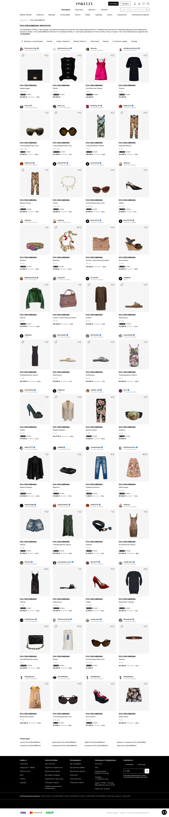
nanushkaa (128, 335)
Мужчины (79, 10)
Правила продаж (112, 813)
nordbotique (96, 447)
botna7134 (62, 163)
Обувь (87, 15)
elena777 (94, 562)
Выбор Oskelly (25, 15)
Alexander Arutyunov (115, 796)
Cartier (82, 796)
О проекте (24, 764)
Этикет (22, 779)
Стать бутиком (75, 779)
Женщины (65, 10)
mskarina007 (63, 505)
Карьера (23, 783)
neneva (28, 562)
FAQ (96, 767)
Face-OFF (28, 106)
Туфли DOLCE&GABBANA (94, 742)
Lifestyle (104, 10)
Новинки (40, 15)
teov (125, 390)
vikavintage (29, 505)
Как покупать (50, 764)
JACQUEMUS (74, 796)
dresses (94, 48)
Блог (21, 775)
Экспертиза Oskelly (77, 767)
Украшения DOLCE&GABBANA (64, 746)
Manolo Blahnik (101, 796)
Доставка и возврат (52, 775)
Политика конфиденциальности (138, 813)
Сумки (109, 15)
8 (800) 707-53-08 (102, 773)
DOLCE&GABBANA (28, 85)
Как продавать (75, 764)
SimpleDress (29, 677)
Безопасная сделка (52, 771)
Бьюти (77, 15)
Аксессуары (65, 15)
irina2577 (61, 278)
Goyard (66, 796)
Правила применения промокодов (53, 787)
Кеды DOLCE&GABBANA (126, 746)
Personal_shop (31, 48)
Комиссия (73, 775)
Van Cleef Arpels (57, 796)
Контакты (98, 764)
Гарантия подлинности (54, 767)
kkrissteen (62, 335)
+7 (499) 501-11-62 (101, 779)
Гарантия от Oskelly (27, 767)
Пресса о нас (25, 771)
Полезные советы (52, 783)
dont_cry (61, 106)
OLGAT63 (94, 278)
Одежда (98, 15)
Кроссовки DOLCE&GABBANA (64, 742)
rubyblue (127, 278)
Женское (23, 20)
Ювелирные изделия (140, 15)
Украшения (122, 15)
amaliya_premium (131, 48)
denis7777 (29, 447)
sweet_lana (128, 562)
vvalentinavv (30, 619)
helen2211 (127, 106)
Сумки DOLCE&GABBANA (30, 742)
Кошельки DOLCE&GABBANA (96, 746)
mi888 (60, 447)
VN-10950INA (63, 677)
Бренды (52, 15)
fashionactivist (129, 447)
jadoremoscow (64, 48)
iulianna (127, 163)
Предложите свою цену (54, 779)
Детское (91, 10)
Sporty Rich (126, 796)
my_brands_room (64, 562)
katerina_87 (95, 106)
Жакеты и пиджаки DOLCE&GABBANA (132, 742)
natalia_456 (95, 390)
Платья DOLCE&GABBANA (30, 746)
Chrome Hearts (46, 796)
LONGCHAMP (90, 796)
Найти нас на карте (102, 789)
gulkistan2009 (30, 278)
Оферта (122, 813)
